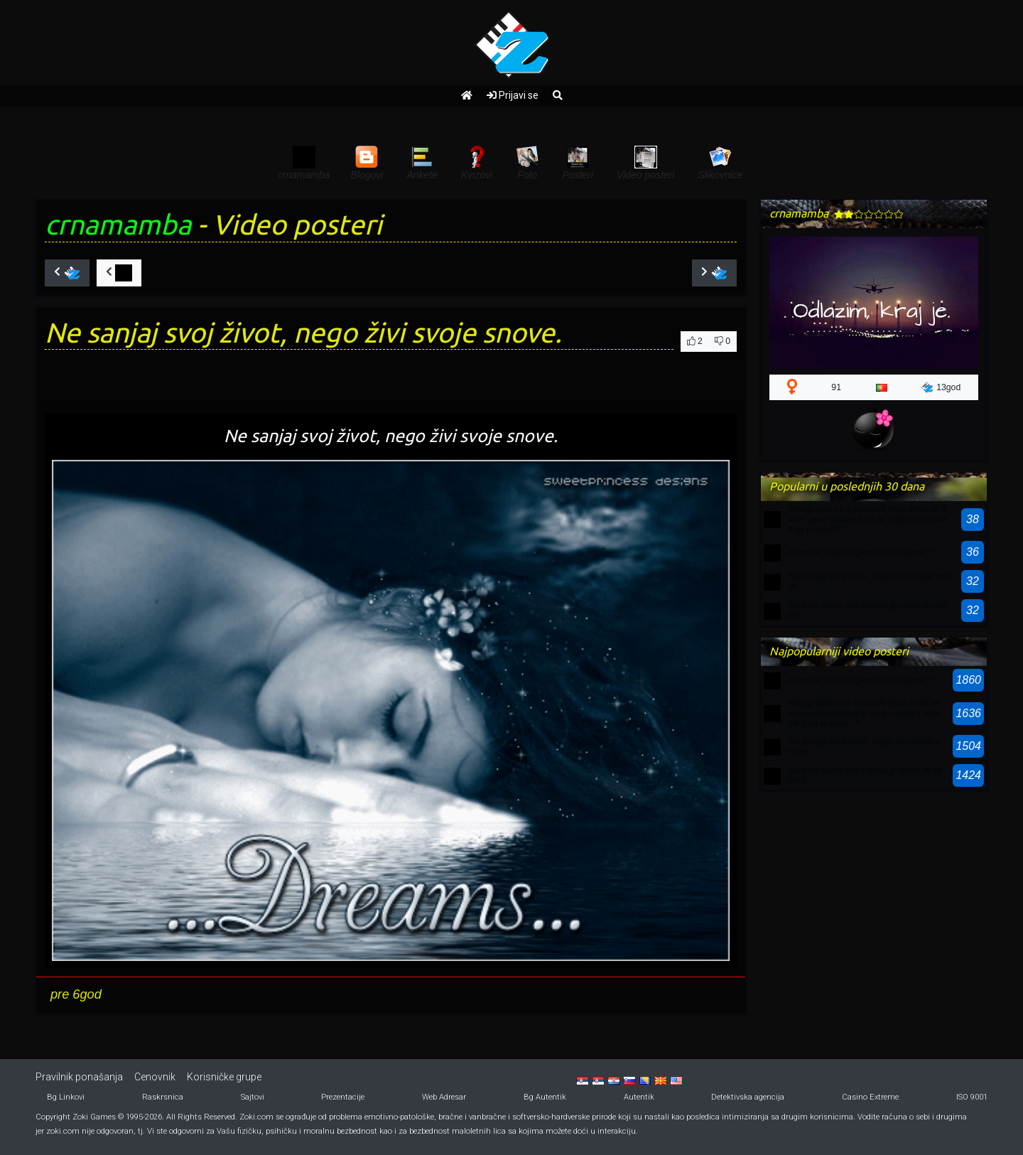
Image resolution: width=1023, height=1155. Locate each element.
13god (940, 387)
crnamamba (118, 224)
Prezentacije (342, 1097)
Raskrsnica (162, 1097)
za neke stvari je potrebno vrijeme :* (861, 552)
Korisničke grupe (224, 1077)
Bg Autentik (545, 1097)
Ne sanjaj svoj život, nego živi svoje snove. (869, 581)
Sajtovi (252, 1097)
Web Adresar (444, 1097)
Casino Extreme (870, 1097)
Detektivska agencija (747, 1097)
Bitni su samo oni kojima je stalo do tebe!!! (868, 610)
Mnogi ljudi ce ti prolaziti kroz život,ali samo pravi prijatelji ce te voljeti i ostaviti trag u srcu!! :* (867, 518)
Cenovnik (154, 1077)
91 (836, 387)
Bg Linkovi (66, 1097)
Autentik (639, 1097)
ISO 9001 (971, 1097)
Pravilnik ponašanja (79, 1077)
